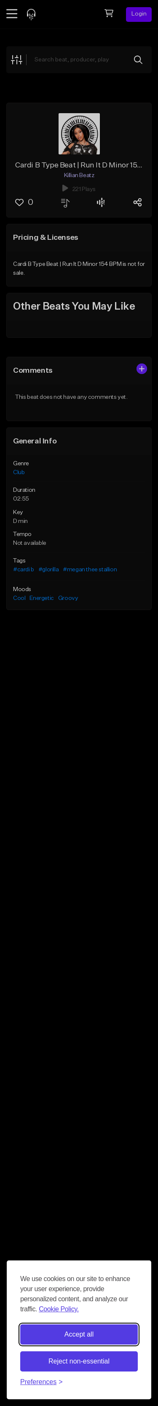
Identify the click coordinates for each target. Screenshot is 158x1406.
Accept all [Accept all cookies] (79, 1334)
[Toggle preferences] (41, 1382)
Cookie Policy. (59, 1309)
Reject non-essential (79, 1361)
